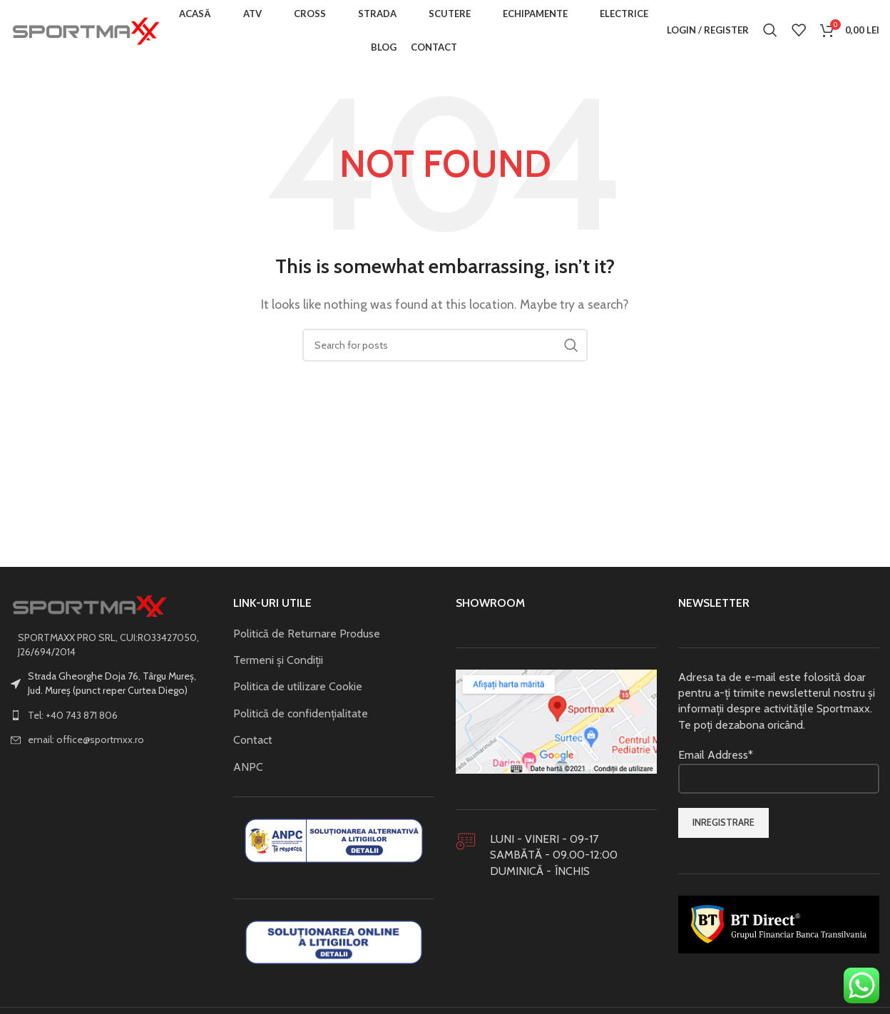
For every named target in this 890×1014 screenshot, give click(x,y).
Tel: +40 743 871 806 (73, 718)
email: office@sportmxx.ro (86, 743)
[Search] (770, 32)
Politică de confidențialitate (300, 717)
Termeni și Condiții (278, 664)
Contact (252, 744)
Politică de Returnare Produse (306, 637)
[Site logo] (85, 31)
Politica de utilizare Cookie (297, 690)
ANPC (248, 770)
